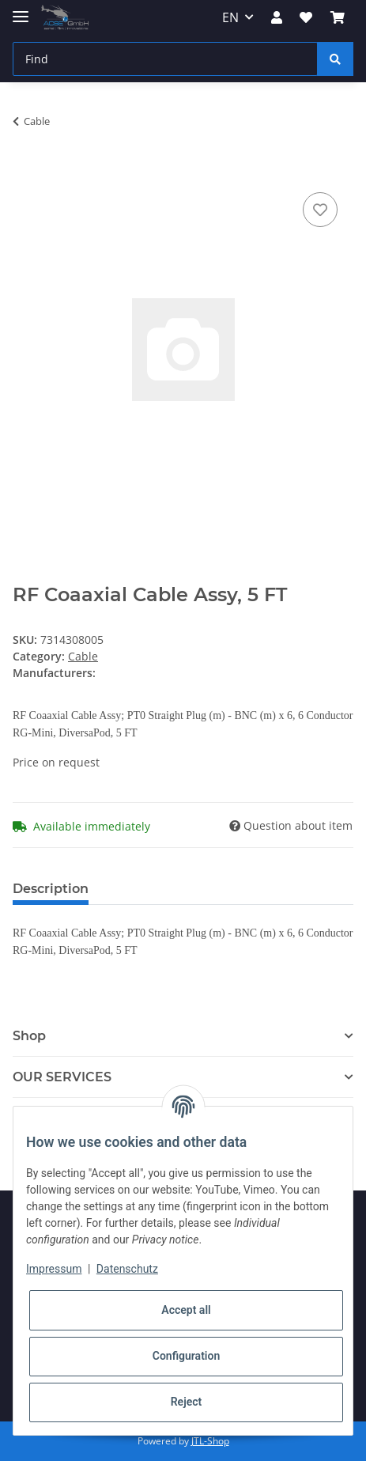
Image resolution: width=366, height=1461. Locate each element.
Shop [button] (29, 1035)
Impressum (53, 1268)
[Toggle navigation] (20, 10)
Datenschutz (127, 1268)
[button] (276, 17)
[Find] (165, 59)
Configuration (186, 1355)
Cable (83, 656)
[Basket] (337, 17)
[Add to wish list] (320, 209)
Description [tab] (51, 888)
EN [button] (230, 17)
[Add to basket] (25, 171)
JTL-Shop (210, 1441)
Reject (186, 1401)
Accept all (185, 1310)
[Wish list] (306, 17)
